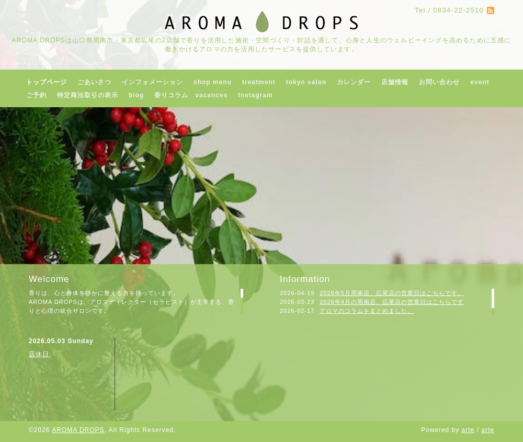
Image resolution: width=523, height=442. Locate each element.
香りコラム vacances (191, 95)
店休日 (39, 354)
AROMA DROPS (78, 430)
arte (468, 430)
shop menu (213, 82)
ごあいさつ (94, 82)
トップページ (46, 82)
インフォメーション (152, 82)
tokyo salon (306, 82)
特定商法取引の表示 (87, 95)
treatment (259, 82)
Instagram (255, 95)
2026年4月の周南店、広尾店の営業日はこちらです (392, 302)
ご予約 (36, 95)
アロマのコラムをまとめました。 (367, 311)
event (479, 82)
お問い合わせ (439, 82)
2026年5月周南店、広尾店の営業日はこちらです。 (392, 293)
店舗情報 (394, 82)
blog (136, 95)
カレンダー (354, 82)
